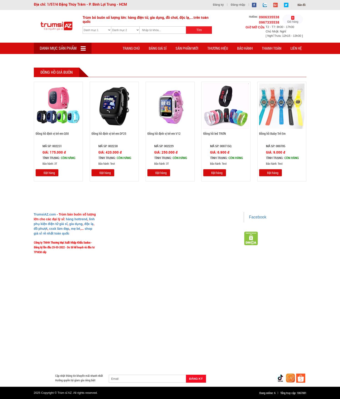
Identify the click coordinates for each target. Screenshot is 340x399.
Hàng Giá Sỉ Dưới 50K (49, 354)
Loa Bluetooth (115, 338)
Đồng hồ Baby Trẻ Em (272, 133)
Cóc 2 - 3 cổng (247, 338)
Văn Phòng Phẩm (90, 338)
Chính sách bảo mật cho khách (194, 249)
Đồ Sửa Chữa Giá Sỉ (76, 359)
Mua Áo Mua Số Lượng (108, 359)
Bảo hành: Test (103, 164)
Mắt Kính (155, 359)
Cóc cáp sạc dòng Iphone (156, 343)
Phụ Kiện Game (120, 354)
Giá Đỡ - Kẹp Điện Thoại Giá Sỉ (123, 349)
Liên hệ (296, 48)
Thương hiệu (217, 48)
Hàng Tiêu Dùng (140, 338)
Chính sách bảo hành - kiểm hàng (195, 242)
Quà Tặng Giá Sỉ (145, 354)
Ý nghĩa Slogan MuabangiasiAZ (124, 229)
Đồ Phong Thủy (64, 338)
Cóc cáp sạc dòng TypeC (84, 343)
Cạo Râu (188, 338)
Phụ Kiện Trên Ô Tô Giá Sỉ (84, 349)
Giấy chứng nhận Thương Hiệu (194, 262)
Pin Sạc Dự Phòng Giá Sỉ (281, 354)
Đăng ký (218, 4)
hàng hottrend (76, 219)
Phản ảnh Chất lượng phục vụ (123, 249)
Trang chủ (131, 48)
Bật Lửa (294, 343)
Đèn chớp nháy (224, 338)
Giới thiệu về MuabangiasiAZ (123, 222)
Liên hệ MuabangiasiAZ (120, 235)
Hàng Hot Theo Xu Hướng (220, 332)
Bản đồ (301, 5)
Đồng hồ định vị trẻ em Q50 (52, 133)
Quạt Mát (219, 354)
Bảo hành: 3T (46, 164)
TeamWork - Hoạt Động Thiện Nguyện (128, 269)
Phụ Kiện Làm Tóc (166, 338)
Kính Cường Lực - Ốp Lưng (243, 343)
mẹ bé (75, 228)
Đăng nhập (238, 4)
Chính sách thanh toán (189, 235)
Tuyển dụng (113, 262)
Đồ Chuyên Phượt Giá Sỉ (245, 354)
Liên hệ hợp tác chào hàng (191, 255)
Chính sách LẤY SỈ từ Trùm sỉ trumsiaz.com (201, 222)
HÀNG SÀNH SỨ (251, 332)
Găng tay (99, 354)
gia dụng (76, 224)
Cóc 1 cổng (269, 338)
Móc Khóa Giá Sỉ (78, 354)
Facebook (257, 217)
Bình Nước (42, 338)
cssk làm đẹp (59, 228)
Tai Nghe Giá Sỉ (274, 343)
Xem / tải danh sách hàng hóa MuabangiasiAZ (202, 269)
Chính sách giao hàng (189, 229)
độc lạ (88, 224)
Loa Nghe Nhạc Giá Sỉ (49, 349)
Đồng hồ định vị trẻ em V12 (164, 133)
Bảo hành (245, 48)
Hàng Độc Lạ (214, 343)
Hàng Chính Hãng (189, 343)
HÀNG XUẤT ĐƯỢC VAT (48, 332)
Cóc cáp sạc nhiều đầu (50, 343)
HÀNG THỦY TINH (278, 332)
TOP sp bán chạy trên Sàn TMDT (87, 332)
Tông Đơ (204, 338)
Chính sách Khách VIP (119, 276)
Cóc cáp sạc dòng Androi (120, 343)
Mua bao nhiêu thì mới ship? (123, 242)
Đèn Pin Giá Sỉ (136, 359)
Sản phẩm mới (187, 48)
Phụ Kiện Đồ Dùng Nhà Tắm (164, 349)
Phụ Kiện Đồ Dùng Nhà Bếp (204, 349)
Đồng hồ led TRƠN (214, 133)
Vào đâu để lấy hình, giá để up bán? (127, 255)
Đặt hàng (49, 173)
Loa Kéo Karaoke (237, 349)
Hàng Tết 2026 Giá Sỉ (161, 332)
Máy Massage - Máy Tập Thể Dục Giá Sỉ (184, 354)
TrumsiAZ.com (45, 214)
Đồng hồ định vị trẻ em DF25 (109, 133)
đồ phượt (40, 228)
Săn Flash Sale (189, 332)
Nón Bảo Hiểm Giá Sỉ (266, 349)
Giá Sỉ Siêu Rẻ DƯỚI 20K (128, 332)
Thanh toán (271, 48)
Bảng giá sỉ (157, 48)
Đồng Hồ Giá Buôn (47, 359)
